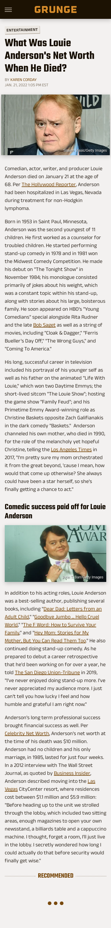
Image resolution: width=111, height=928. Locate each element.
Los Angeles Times (71, 449)
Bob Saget (44, 325)
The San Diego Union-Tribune (47, 672)
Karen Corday (23, 79)
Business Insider (72, 773)
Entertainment (22, 30)
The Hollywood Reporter (49, 184)
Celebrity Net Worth (27, 733)
